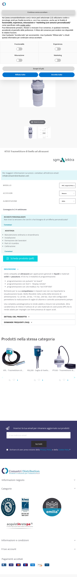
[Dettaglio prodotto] (9, 380)
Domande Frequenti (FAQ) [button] (16, 322)
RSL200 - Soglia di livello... (38, 370)
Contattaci (8, 225)
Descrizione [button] (10, 269)
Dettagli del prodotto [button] (15, 317)
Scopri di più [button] (38, 69)
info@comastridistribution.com (15, 176)
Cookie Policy (63, 448)
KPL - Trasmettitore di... (13, 370)
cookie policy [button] (25, 25)
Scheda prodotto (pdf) (20, 258)
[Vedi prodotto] (17, 380)
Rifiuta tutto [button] (20, 75)
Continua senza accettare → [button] (38, 12)
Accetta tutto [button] (56, 75)
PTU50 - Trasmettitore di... (63, 370)
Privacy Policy (46, 448)
